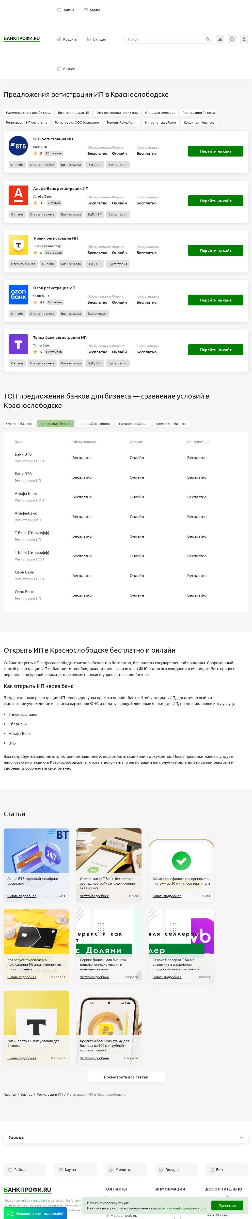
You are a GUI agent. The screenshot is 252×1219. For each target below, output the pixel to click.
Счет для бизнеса (19, 423)
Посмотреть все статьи (126, 996)
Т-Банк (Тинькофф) (47, 246)
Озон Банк (41, 295)
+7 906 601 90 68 (121, 1116)
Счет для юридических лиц (117, 112)
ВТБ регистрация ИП (53, 139)
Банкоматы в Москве (222, 1143)
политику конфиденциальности (181, 1208)
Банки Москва (216, 1134)
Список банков (217, 1125)
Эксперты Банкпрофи (172, 1161)
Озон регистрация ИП (54, 288)
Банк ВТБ (40, 146)
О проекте (163, 1117)
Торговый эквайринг (122, 122)
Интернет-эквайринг (160, 122)
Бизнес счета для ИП (73, 112)
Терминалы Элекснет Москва (222, 1153)
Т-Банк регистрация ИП (55, 238)
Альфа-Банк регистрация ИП (60, 188)
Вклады (96, 39)
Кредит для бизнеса (199, 122)
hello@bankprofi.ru (122, 1125)
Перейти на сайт (216, 151)
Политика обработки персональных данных (173, 1141)
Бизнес (66, 69)
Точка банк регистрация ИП (60, 337)
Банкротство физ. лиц (222, 1117)
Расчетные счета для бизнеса (28, 112)
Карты (92, 10)
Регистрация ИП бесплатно (26, 122)
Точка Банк (41, 345)
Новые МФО (215, 1173)
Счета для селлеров (160, 112)
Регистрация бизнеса (199, 112)
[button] (35, 1213)
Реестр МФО (215, 1165)
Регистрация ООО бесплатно (77, 122)
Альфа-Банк (42, 196)
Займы (65, 10)
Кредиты (67, 39)
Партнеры (163, 1152)
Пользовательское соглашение (170, 1127)
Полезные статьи (168, 1170)
